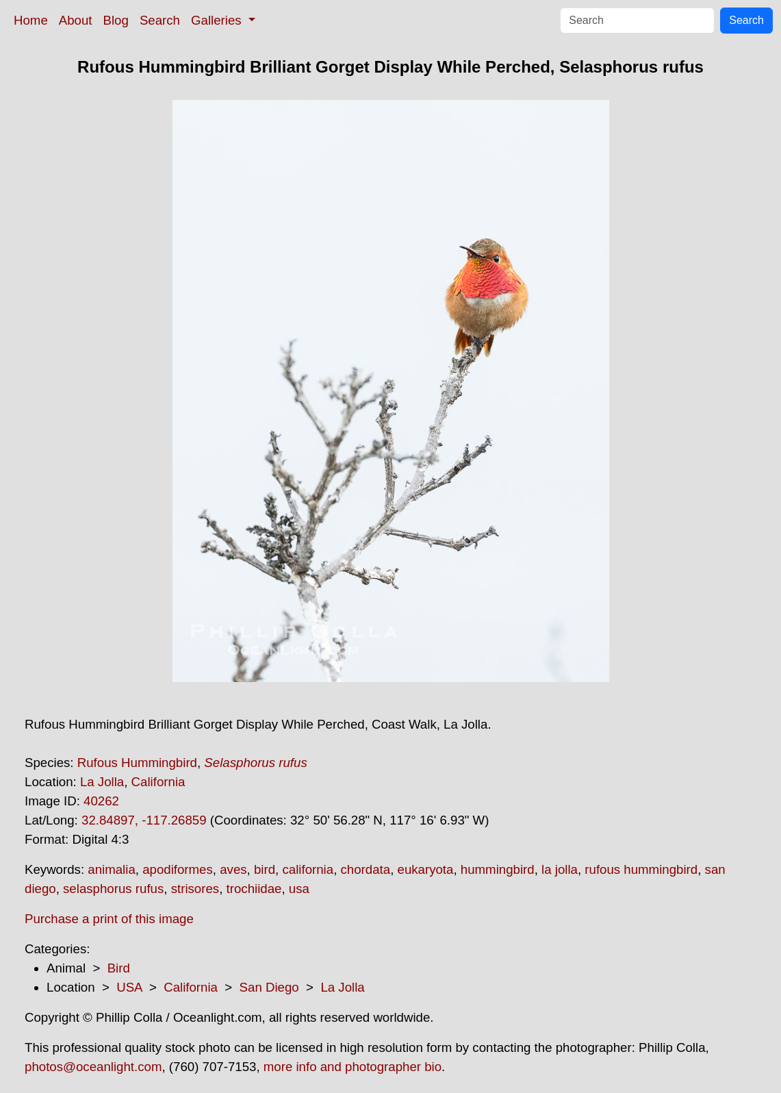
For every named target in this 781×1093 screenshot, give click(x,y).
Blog (116, 20)
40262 (101, 801)
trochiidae (254, 888)
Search (160, 20)
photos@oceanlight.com (93, 1066)
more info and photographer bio (352, 1066)
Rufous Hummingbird (137, 762)
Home (31, 20)
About (75, 20)
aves (233, 869)
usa (299, 888)
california (307, 869)
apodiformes (177, 869)
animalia (111, 869)
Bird (118, 968)
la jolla (559, 869)
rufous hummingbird (641, 869)
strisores (195, 888)
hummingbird (498, 869)
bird (264, 869)
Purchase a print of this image (109, 919)
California (158, 782)
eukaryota (426, 869)
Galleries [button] (218, 20)
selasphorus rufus (113, 888)
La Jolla (102, 782)
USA (129, 987)
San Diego (269, 987)
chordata (366, 869)
